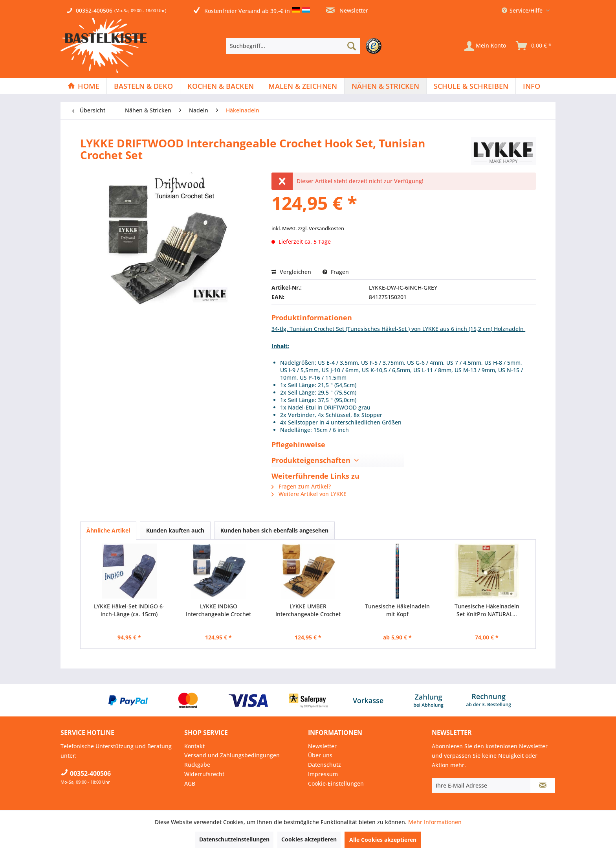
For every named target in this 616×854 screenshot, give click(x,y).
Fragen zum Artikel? (301, 486)
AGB (189, 783)
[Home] (83, 86)
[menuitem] (305, 46)
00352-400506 (94, 10)
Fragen (336, 271)
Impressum (323, 774)
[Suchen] (351, 46)
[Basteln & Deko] (143, 86)
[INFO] (531, 86)
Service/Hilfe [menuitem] (523, 10)
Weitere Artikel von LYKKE (308, 494)
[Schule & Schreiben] (471, 86)
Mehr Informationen (435, 822)
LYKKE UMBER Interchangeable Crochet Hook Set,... (308, 610)
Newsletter (347, 10)
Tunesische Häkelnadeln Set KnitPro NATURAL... (487, 610)
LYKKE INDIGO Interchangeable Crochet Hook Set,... (218, 610)
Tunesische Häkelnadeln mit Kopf (397, 610)
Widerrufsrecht (204, 774)
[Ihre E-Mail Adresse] (481, 785)
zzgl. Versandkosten (321, 228)
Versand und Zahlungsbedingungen (232, 755)
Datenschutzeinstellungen (234, 839)
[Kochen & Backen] (220, 86)
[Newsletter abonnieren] (542, 785)
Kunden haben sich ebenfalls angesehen (274, 530)
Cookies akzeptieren (309, 839)
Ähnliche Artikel (108, 530)
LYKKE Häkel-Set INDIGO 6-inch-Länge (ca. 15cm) (129, 610)
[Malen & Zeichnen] (302, 86)
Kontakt (194, 746)
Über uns (320, 755)
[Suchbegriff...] (293, 46)
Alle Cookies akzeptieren (382, 839)
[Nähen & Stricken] (385, 86)
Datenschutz (324, 764)
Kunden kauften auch (175, 530)
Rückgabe (197, 764)
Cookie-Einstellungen (336, 783)
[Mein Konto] (485, 45)
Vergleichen (291, 271)
